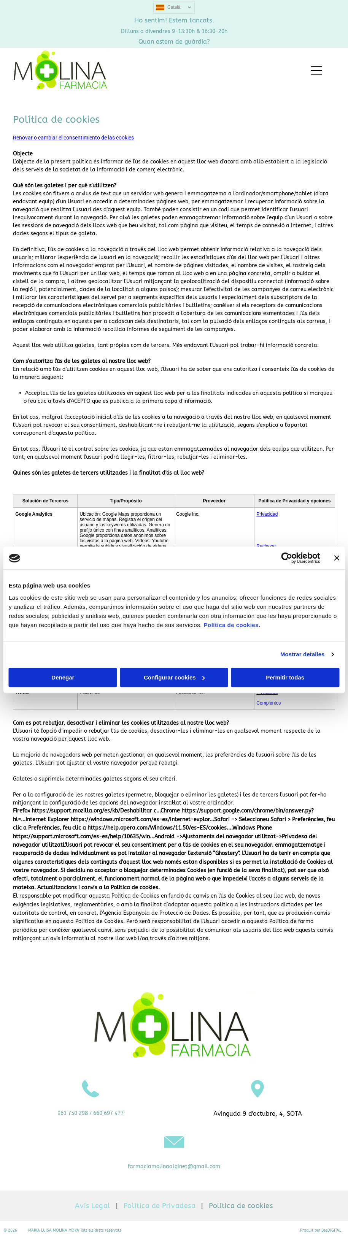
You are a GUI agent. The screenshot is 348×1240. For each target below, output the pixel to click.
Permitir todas (285, 677)
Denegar (62, 677)
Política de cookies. (231, 625)
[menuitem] (93, 1206)
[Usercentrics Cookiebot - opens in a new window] (286, 558)
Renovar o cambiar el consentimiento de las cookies (73, 138)
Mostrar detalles (302, 654)
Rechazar (266, 546)
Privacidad (267, 514)
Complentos (268, 703)
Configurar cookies (174, 677)
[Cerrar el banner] (336, 558)
